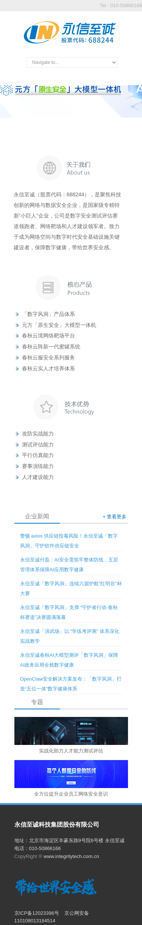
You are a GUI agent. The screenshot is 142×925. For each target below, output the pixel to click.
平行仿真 (32, 455)
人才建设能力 (38, 477)
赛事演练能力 (38, 466)
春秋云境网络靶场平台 (48, 336)
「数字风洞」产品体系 (48, 314)
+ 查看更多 (114, 516)
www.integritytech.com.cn (71, 856)
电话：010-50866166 (37, 848)
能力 (48, 455)
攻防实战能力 (38, 434)
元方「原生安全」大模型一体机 (59, 325)
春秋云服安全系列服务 (48, 357)
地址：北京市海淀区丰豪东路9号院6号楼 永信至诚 (69, 840)
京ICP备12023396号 (37, 913)
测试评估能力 (38, 445)
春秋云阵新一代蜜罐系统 (51, 347)
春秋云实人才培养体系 (48, 368)
